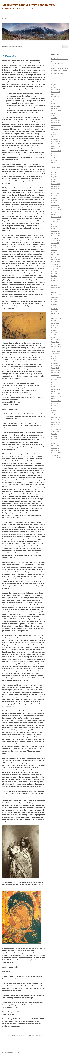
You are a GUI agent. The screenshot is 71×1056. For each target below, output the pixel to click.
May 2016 (54, 276)
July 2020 (54, 196)
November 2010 (56, 424)
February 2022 (55, 160)
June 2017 (54, 245)
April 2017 (54, 250)
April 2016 (54, 278)
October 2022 (55, 148)
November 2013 (56, 346)
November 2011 (56, 396)
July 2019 (54, 212)
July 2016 (54, 271)
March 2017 (54, 252)
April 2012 (54, 384)
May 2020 (54, 200)
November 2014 (56, 318)
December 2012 (55, 370)
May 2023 (54, 134)
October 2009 (55, 455)
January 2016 (55, 285)
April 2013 (54, 361)
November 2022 (56, 146)
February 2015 (55, 311)
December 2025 (55, 92)
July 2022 (54, 155)
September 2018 (56, 219)
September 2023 (56, 130)
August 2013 (55, 354)
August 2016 (55, 269)
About (12, 14)
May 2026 (54, 85)
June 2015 (54, 302)
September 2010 (56, 429)
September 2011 (56, 401)
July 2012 (54, 379)
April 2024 (54, 118)
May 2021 (54, 177)
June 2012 (54, 382)
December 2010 (55, 422)
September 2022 (56, 151)
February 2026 (55, 89)
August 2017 (55, 243)
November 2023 (56, 125)
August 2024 (55, 115)
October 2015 (55, 292)
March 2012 (54, 387)
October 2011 (55, 398)
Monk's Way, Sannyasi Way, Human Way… (29, 4)
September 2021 (56, 167)
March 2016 (54, 280)
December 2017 (55, 233)
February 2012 (55, 389)
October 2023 (55, 127)
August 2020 (55, 193)
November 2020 (56, 191)
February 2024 (55, 120)
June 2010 (54, 436)
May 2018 (54, 226)
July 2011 (54, 405)
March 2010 (54, 443)
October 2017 (55, 238)
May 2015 (54, 304)
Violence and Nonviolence (59, 66)
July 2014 (54, 328)
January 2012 (55, 391)
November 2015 (56, 290)
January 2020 (55, 205)
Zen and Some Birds (57, 63)
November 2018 (56, 217)
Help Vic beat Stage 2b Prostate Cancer (30, 14)
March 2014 (54, 337)
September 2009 (56, 457)
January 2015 (55, 313)
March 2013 (54, 363)
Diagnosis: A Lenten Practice (59, 68)
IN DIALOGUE (9, 55)
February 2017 (55, 254)
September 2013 (56, 351)
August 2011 (55, 403)
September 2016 (56, 266)
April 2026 (54, 87)
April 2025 (54, 101)
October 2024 (55, 113)
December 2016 (55, 259)
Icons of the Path (53, 14)
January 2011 (55, 420)
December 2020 (55, 188)
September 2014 (56, 323)
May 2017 (54, 247)
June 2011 (54, 408)
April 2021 (54, 179)
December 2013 (55, 344)
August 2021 (55, 170)
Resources (5, 18)
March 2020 (54, 203)
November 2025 (56, 94)
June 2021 (54, 174)
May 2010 (54, 438)
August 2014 (55, 325)
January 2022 (55, 163)
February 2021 (55, 184)
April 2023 (54, 137)
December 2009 (55, 450)
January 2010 (55, 448)
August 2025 (55, 99)
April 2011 (54, 413)
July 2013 (54, 356)
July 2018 (54, 224)
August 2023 (55, 132)
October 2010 (55, 427)
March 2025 (54, 104)
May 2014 (54, 332)
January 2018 (55, 231)
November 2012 (56, 372)
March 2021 (54, 181)
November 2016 (56, 262)
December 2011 (55, 394)
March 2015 (54, 309)
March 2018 (54, 229)
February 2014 (55, 339)
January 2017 (55, 257)
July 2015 (54, 299)
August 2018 (55, 221)
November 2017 (56, 236)
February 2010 (55, 446)
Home (4, 14)
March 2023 (54, 139)
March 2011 (54, 415)
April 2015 (54, 306)
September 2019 (56, 210)
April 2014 (54, 335)
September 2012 (56, 377)
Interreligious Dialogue (23, 1035)
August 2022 (55, 153)
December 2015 (55, 288)
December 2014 (55, 316)
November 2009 (56, 453)
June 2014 (54, 330)
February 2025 (55, 106)
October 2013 (55, 349)
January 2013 (55, 368)
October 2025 (55, 96)
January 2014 (55, 342)
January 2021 (55, 186)
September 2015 (56, 295)
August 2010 (55, 431)
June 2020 (54, 198)
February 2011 (55, 417)
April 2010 (54, 441)
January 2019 (55, 214)
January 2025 (55, 108)
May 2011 (54, 410)
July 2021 (54, 172)
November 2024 (56, 111)
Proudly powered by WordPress (11, 1052)
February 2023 (55, 141)
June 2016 (54, 273)
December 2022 (55, 144)
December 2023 (55, 122)
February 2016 (55, 283)
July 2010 (54, 434)
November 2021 (56, 165)
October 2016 (55, 264)
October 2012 (55, 375)
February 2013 (55, 365)
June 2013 (54, 358)
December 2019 (55, 207)
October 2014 (55, 321)
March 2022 (54, 158)
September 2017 (56, 240)
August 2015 (55, 297)
